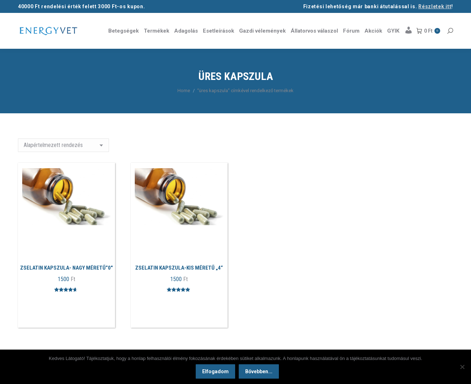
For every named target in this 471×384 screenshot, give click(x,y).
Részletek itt (434, 6)
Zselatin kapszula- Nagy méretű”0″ (66, 268)
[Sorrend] (63, 145)
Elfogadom (215, 371)
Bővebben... (258, 371)
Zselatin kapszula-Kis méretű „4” (179, 268)
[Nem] (462, 366)
